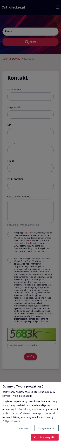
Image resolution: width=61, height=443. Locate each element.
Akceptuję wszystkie (44, 437)
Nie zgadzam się (46, 428)
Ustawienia (22, 428)
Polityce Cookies (11, 421)
